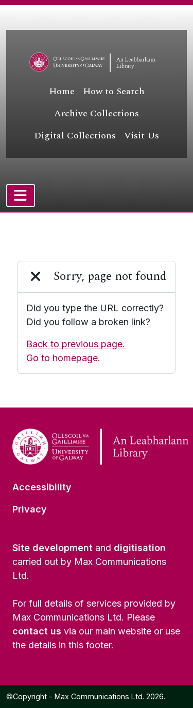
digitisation (140, 547)
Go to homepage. (63, 357)
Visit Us (141, 136)
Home (62, 91)
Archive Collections (96, 113)
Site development (52, 547)
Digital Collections (75, 136)
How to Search (114, 91)
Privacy (29, 509)
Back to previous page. (75, 344)
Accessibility (42, 487)
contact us (36, 631)
